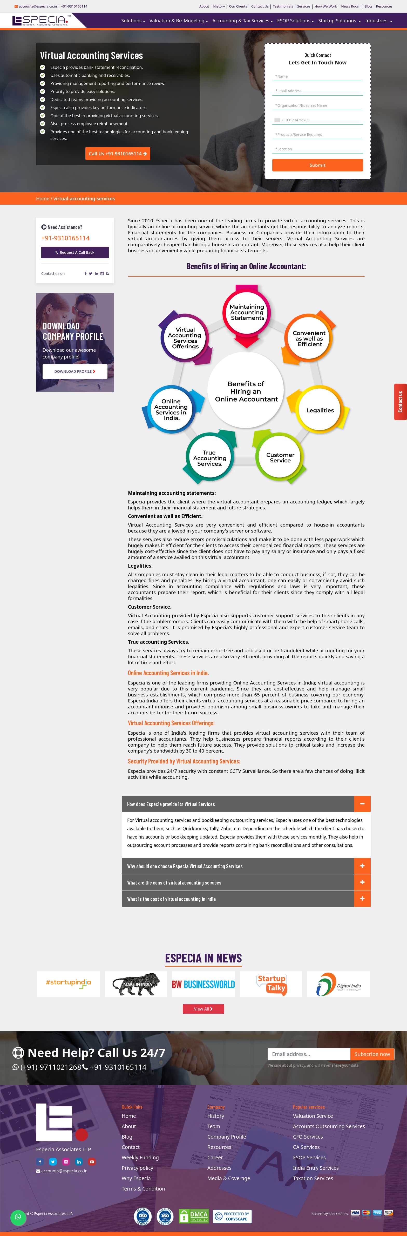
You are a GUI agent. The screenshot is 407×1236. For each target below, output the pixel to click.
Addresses (219, 1167)
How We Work (326, 6)
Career (215, 1157)
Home (42, 198)
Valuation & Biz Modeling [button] (177, 20)
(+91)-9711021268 (46, 1067)
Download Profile (75, 371)
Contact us (400, 402)
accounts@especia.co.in (36, 6)
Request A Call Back (75, 252)
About (204, 6)
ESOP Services (309, 1157)
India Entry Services (316, 1167)
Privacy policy (137, 1167)
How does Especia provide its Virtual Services (171, 804)
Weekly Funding (140, 1157)
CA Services (306, 1147)
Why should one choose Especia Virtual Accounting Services (185, 866)
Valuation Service (313, 1115)
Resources (384, 6)
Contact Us (260, 6)
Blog (368, 6)
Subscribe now (372, 1054)
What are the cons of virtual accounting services (174, 882)
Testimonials (283, 6)
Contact (131, 1147)
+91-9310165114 (74, 6)
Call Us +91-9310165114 (118, 153)
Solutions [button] (131, 20)
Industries (377, 20)
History (219, 6)
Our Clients (238, 6)
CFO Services (308, 1136)
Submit (317, 165)
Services (303, 6)
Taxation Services (313, 1178)
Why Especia (136, 1178)
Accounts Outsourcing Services (329, 1126)
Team (213, 1126)
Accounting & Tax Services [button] (240, 20)
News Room (351, 6)
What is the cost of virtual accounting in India (171, 899)
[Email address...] (309, 1054)
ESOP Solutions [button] (293, 20)
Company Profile (226, 1136)
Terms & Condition (143, 1188)
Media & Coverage (228, 1178)
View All (203, 1009)
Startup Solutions (337, 20)
